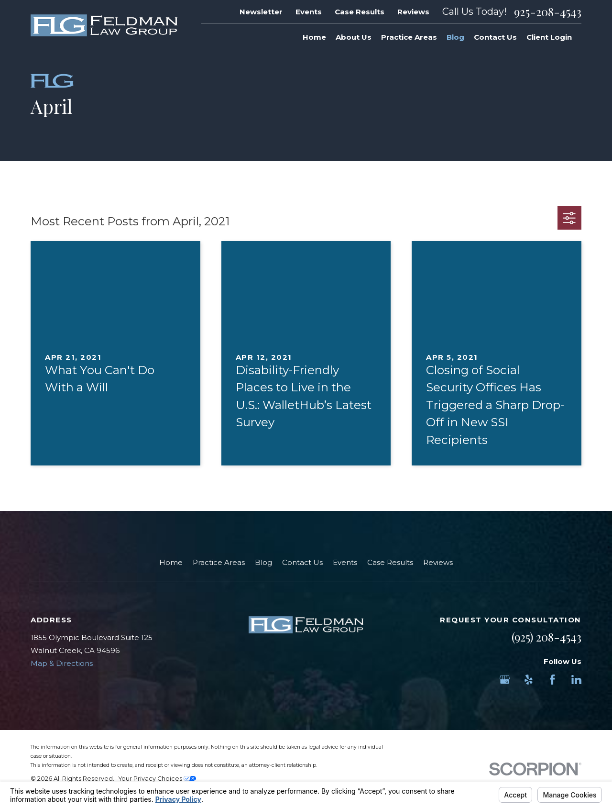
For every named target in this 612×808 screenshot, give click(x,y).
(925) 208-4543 (546, 636)
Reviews (413, 11)
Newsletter (261, 11)
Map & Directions (62, 663)
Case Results (359, 11)
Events (308, 11)
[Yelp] (529, 680)
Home (171, 562)
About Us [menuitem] (354, 37)
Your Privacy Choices (157, 778)
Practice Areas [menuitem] (409, 37)
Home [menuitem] (314, 37)
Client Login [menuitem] (549, 37)
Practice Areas (219, 562)
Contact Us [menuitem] (495, 37)
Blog (263, 562)
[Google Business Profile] (505, 680)
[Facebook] (552, 680)
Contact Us (302, 562)
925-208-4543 (547, 11)
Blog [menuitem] (455, 37)
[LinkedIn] (576, 680)
